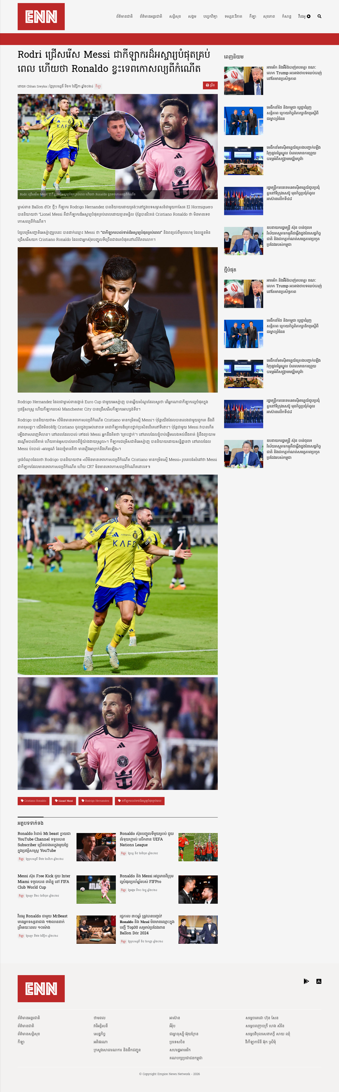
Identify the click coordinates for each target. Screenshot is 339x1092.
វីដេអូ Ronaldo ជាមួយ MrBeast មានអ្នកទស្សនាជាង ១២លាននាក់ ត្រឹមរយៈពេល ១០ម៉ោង (43, 922)
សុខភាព (269, 17)
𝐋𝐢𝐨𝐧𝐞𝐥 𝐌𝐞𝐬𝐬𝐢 (64, 801)
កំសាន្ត (286, 17)
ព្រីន (210, 85)
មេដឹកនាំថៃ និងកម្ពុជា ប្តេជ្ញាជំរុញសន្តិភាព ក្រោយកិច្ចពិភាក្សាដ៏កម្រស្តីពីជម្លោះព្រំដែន (293, 113)
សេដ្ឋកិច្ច (99, 1034)
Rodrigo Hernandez (95, 801)
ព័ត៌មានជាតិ (124, 17)
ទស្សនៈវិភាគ (233, 17)
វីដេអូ (305, 17)
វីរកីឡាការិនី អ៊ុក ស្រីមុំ (261, 1042)
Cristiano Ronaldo (33, 801)
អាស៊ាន (175, 1018)
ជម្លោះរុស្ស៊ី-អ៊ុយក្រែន (184, 1034)
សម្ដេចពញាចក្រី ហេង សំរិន (265, 1026)
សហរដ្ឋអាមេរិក (180, 1050)
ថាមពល (99, 1018)
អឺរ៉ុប (172, 1026)
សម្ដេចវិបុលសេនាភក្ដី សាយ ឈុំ (268, 1034)
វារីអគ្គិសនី (101, 1026)
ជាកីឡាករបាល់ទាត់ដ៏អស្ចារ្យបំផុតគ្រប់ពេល (139, 801)
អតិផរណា (101, 1042)
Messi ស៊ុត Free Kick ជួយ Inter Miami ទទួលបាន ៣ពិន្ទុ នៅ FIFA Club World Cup (44, 882)
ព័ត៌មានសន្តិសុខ (29, 1034)
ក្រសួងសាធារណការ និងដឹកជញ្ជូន (117, 1050)
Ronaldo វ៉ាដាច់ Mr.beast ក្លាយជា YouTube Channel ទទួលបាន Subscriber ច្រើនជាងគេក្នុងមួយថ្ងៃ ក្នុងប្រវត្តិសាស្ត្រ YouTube (44, 842)
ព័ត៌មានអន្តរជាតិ (151, 17)
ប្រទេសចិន (177, 1042)
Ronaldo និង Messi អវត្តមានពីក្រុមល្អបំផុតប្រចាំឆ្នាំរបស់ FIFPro (147, 879)
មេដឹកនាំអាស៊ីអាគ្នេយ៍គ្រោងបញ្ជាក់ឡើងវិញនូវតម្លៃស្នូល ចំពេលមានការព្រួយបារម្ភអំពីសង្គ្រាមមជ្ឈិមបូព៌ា (294, 153)
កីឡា (252, 17)
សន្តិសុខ (175, 17)
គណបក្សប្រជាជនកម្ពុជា (186, 1058)
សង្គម (192, 17)
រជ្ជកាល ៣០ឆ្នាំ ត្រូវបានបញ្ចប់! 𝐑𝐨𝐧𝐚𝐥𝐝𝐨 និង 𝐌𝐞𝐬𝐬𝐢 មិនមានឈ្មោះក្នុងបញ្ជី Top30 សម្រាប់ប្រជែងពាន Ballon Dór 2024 (147, 925)
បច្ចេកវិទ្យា (210, 17)
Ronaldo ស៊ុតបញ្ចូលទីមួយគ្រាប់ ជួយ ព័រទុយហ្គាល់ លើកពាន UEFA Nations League (147, 839)
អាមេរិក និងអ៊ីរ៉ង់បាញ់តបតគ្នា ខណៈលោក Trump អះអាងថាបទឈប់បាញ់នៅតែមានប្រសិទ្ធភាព (294, 73)
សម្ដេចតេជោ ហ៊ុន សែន (262, 1018)
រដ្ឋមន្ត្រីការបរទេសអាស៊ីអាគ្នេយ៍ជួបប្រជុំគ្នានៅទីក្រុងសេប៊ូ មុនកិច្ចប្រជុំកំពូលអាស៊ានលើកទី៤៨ (293, 193)
